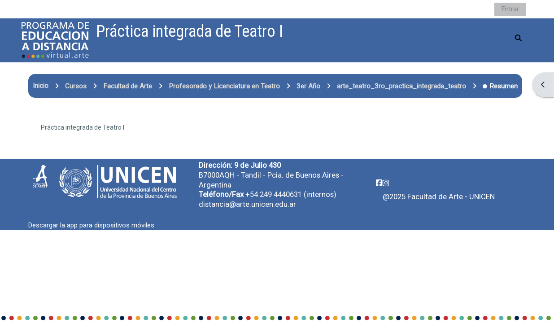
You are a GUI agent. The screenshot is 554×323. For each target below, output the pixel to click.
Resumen (500, 86)
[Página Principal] (55, 40)
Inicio (40, 86)
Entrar (510, 9)
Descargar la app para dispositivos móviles (91, 225)
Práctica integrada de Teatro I (82, 127)
